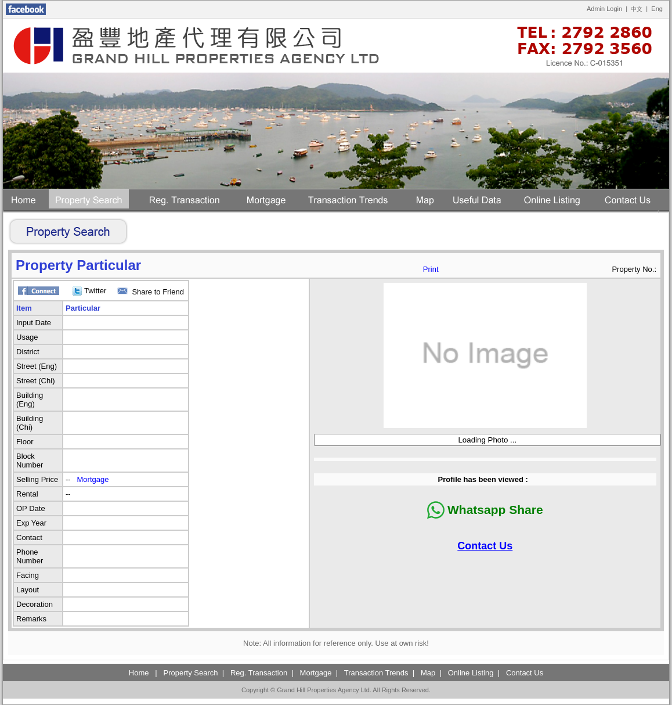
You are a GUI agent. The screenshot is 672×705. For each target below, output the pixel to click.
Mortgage (93, 479)
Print (431, 269)
